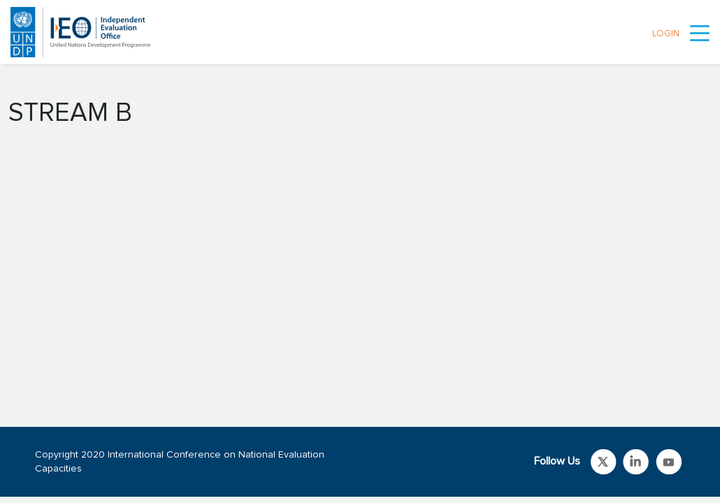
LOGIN (665, 33)
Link (604, 461)
